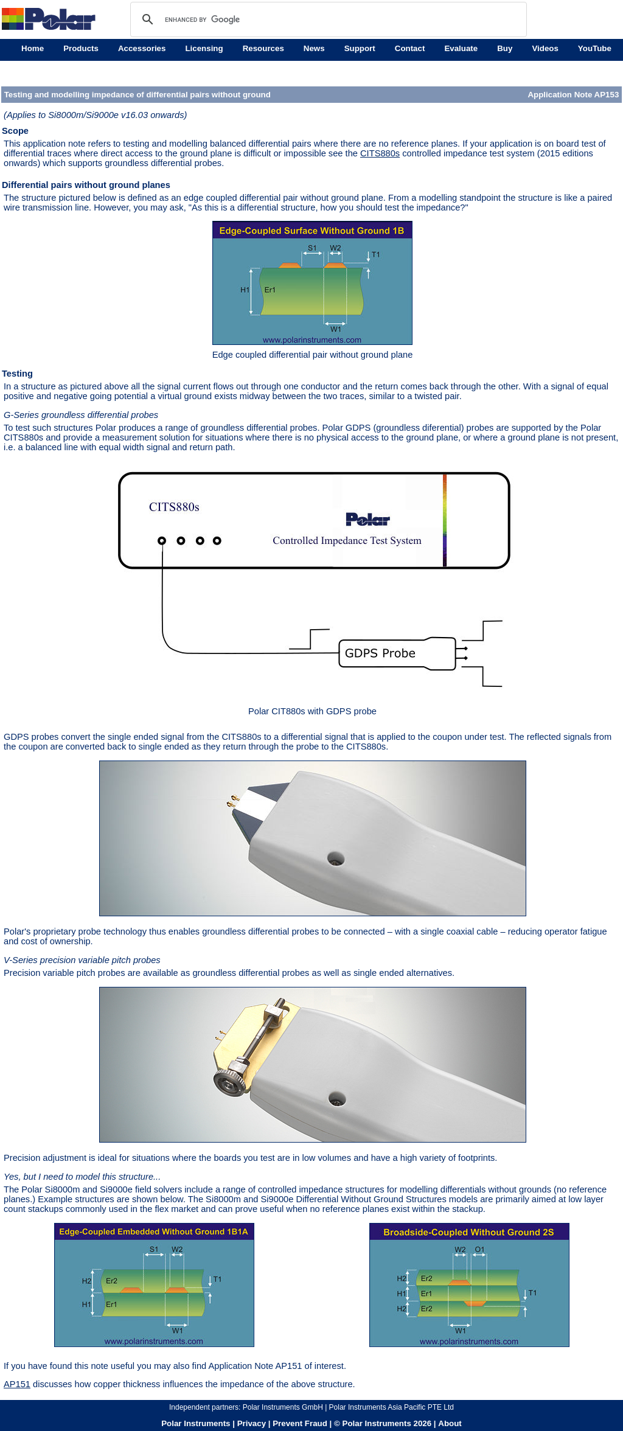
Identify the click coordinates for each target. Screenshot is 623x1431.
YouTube (594, 48)
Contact (410, 48)
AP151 (17, 1384)
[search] (327, 19)
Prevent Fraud (300, 1423)
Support (359, 48)
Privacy (251, 1423)
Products (81, 48)
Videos (545, 48)
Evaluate (461, 48)
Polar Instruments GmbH (283, 1407)
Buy (504, 48)
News (314, 48)
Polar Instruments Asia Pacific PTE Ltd (391, 1407)
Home (32, 48)
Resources (263, 48)
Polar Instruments (195, 1423)
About (450, 1423)
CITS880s (380, 153)
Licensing (204, 48)
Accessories (142, 48)
